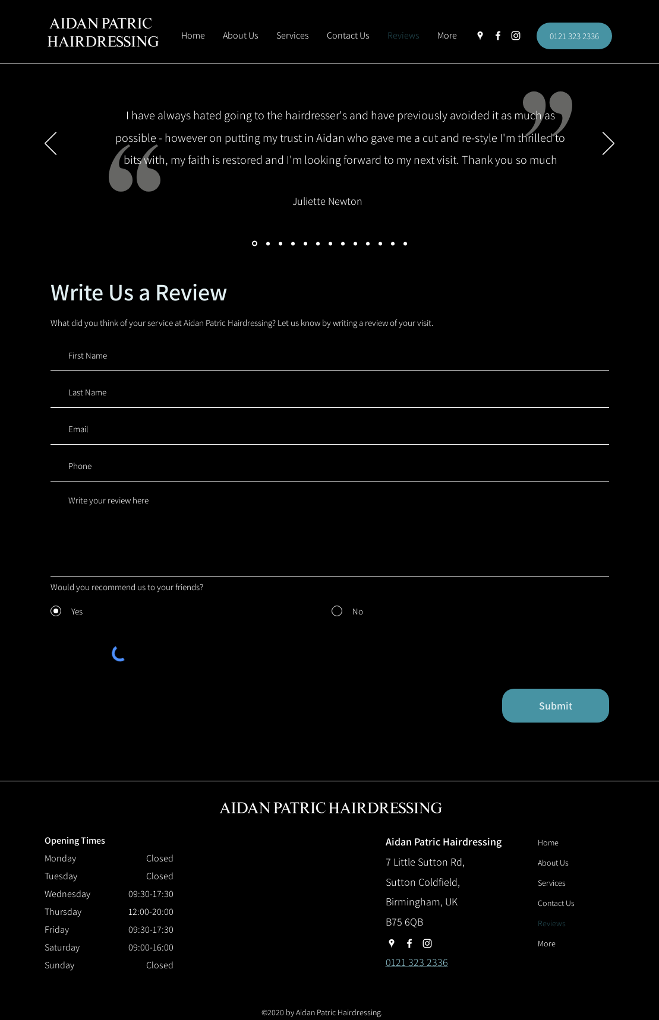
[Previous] (50, 144)
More (547, 943)
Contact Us (556, 903)
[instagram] (516, 36)
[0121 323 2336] (574, 36)
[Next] (608, 144)
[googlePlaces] (480, 36)
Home (548, 842)
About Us (553, 862)
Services (552, 883)
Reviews (552, 923)
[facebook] (498, 36)
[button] (447, 36)
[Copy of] (405, 243)
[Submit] (555, 706)
